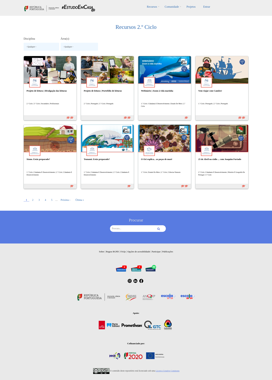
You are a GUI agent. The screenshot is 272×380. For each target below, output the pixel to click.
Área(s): (65, 38)
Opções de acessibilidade (138, 251)
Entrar (206, 6)
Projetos (191, 6)
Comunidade (172, 6)
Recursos (152, 6)
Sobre (101, 251)
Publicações (167, 251)
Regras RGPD (112, 251)
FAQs (123, 251)
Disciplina (29, 38)
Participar (156, 251)
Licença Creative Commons (168, 371)
